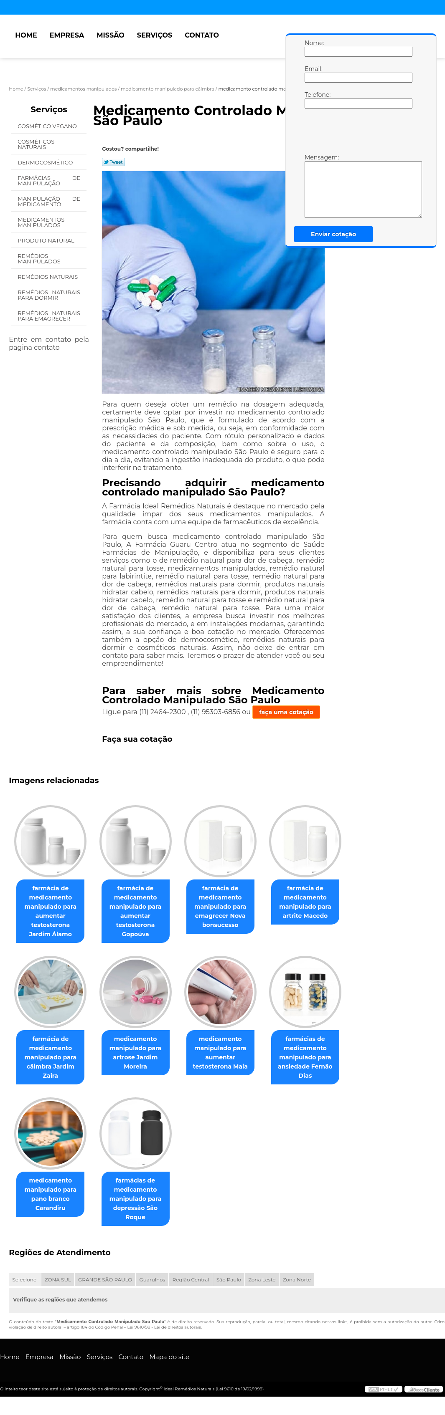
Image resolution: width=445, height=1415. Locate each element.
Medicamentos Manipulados (41, 222)
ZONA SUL (58, 1279)
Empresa (67, 35)
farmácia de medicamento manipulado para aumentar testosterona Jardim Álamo (51, 911)
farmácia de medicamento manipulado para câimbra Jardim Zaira (51, 1057)
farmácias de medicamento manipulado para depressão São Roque (135, 1199)
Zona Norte (297, 1279)
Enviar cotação (333, 234)
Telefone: (313, 100)
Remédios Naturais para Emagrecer (49, 316)
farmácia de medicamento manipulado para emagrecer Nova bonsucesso (220, 906)
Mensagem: (313, 186)
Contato (202, 35)
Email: (313, 74)
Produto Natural (47, 240)
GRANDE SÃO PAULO (105, 1279)
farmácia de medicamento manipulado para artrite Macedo (305, 902)
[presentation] (357, 133)
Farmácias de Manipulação (49, 180)
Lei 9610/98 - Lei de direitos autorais (164, 1327)
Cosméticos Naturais (36, 144)
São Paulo (228, 1279)
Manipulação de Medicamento (49, 201)
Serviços (154, 35)
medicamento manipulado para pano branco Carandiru (51, 1194)
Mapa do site (169, 1357)
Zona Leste (261, 1279)
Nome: (313, 48)
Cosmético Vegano (48, 126)
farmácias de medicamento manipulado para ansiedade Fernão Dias (305, 1057)
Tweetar (113, 162)
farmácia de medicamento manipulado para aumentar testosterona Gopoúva (135, 911)
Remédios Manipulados (40, 259)
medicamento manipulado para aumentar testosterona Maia (220, 1052)
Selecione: (24, 1279)
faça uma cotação (286, 712)
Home (26, 35)
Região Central (190, 1279)
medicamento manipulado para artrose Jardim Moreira (135, 1052)
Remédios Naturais (48, 276)
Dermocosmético (46, 162)
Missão (111, 35)
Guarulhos (152, 1279)
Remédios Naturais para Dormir (49, 295)
